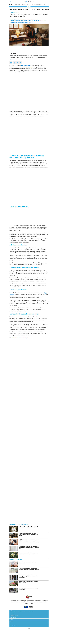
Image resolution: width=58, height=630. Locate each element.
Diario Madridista (48, 9)
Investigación (25, 9)
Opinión (38, 9)
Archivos (11, 619)
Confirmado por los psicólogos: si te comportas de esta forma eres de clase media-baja (28, 20)
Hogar (26, 338)
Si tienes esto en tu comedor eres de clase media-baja (22, 22)
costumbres (29, 67)
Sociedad (42, 9)
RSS (10, 623)
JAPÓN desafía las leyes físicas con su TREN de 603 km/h (40, 4)
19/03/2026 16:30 (13, 59)
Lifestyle (31, 9)
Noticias (11, 621)
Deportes (20, 9)
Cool (35, 9)
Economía (15, 9)
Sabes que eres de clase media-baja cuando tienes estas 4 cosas (24, 19)
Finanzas (19, 338)
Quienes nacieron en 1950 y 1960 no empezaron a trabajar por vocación (26, 4)
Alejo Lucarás (12, 53)
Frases (23, 338)
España (10, 9)
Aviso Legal (12, 613)
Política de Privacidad (14, 615)
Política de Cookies (13, 617)
